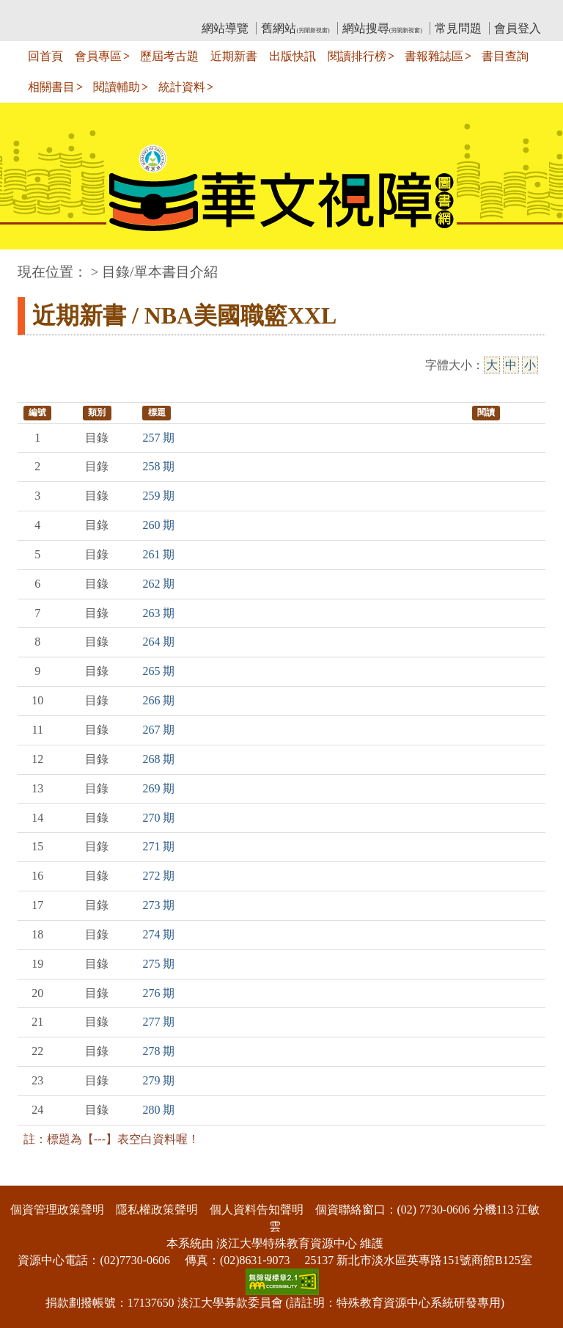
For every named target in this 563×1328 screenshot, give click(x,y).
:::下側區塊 (28, 1176)
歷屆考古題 (169, 56)
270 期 (158, 817)
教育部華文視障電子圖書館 (147, 11)
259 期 (158, 495)
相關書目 (51, 87)
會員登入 (517, 28)
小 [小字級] (530, 365)
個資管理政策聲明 (57, 1209)
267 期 (158, 729)
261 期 (158, 554)
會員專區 (98, 56)
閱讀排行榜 (357, 56)
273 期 (158, 905)
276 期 (158, 993)
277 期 (158, 1021)
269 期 (158, 788)
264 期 (158, 641)
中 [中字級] (511, 365)
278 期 (158, 1051)
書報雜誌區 (434, 56)
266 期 (158, 700)
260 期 (158, 525)
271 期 (158, 846)
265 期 (158, 671)
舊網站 (295, 28)
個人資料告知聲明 (256, 1209)
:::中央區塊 (28, 264)
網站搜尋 (382, 28)
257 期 (158, 437)
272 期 (158, 875)
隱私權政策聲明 (157, 1209)
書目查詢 (505, 56)
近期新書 (233, 56)
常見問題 (458, 28)
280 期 (158, 1109)
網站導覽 (225, 28)
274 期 (158, 934)
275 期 (158, 963)
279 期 (158, 1080)
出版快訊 (292, 56)
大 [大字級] (492, 365)
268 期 (158, 759)
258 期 (158, 466)
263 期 (158, 613)
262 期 (158, 583)
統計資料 (181, 87)
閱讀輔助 (116, 87)
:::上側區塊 (46, 11)
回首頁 (45, 56)
